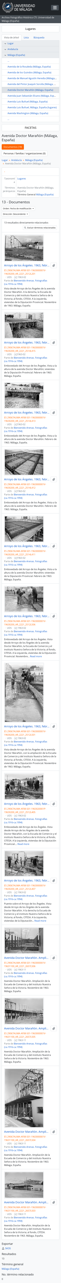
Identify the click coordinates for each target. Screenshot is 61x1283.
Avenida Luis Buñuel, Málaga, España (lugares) (32, 107)
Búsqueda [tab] (39, 37)
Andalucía (13, 49)
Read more (36, 656)
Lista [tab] (26, 37)
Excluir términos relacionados (40, 227)
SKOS (6, 1248)
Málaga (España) (16, 55)
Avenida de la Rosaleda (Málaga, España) (29, 66)
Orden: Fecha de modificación (17, 208)
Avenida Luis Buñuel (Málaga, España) (28, 101)
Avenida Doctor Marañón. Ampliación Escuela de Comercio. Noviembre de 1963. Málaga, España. (26, 958)
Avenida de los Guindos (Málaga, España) (29, 72)
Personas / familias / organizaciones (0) (25, 153)
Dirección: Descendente (14, 214)
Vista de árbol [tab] (11, 37)
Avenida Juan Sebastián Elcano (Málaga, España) (33, 95)
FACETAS (30, 128)
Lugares (30, 29)
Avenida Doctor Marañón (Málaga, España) (30, 89)
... (8, 60)
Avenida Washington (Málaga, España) (28, 113)
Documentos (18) (13, 146)
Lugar (11, 43)
